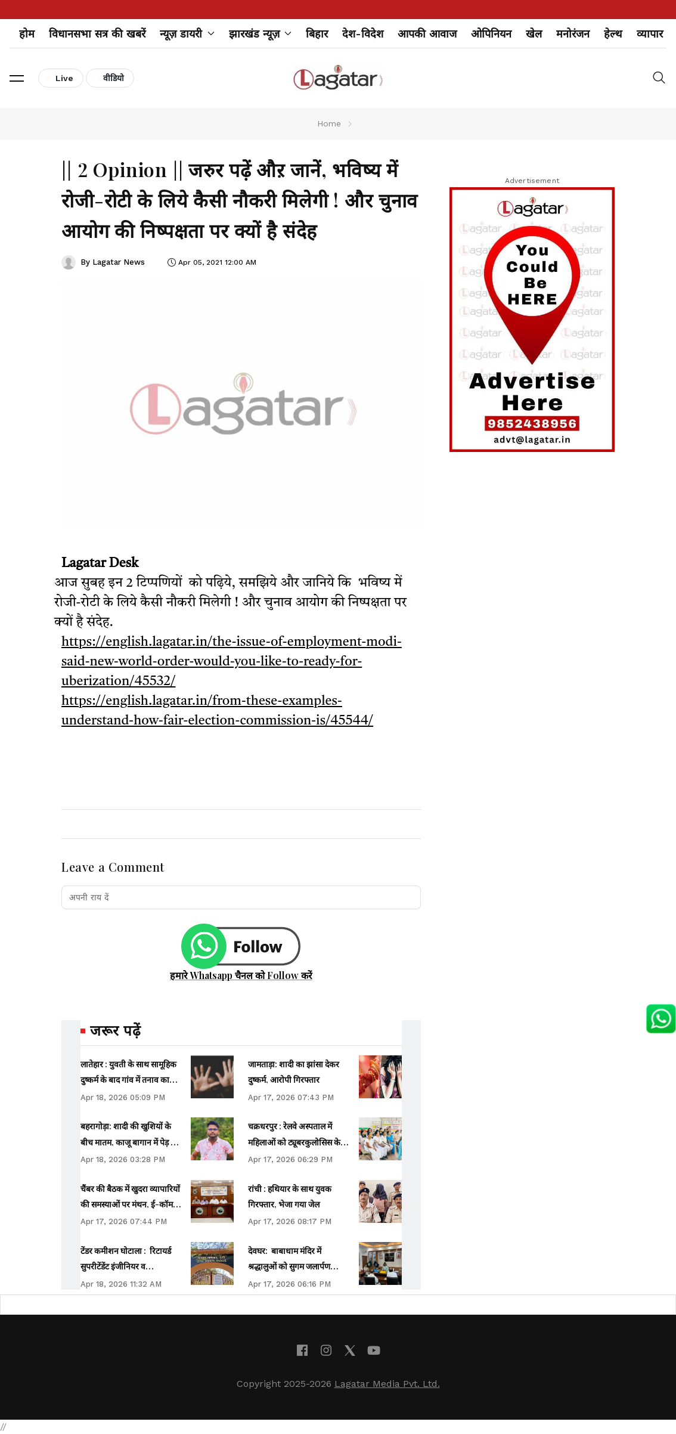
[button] (17, 78)
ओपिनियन (491, 33)
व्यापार (650, 33)
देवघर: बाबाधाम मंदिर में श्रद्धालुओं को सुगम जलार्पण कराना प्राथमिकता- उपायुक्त (291, 1266)
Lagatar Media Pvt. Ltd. (387, 1383)
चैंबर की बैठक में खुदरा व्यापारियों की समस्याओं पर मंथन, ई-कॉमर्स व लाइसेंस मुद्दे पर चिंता (130, 1204)
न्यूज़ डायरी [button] (187, 33)
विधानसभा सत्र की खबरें (97, 33)
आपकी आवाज (427, 33)
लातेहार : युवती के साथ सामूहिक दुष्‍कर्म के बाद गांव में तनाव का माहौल (128, 1079)
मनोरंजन (573, 33)
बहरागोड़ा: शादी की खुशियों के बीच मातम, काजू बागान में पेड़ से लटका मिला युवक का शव (128, 1141)
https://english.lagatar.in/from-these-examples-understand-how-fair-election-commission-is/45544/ (217, 711)
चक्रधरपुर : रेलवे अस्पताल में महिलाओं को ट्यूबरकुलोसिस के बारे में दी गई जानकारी (294, 1141)
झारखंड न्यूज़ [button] (260, 33)
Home (329, 123)
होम (27, 33)
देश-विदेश (362, 33)
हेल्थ (613, 33)
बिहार (317, 33)
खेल (534, 33)
